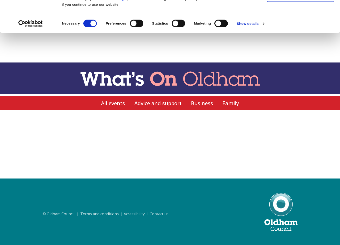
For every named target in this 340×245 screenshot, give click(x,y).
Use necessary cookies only (300, 26)
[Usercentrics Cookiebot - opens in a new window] (30, 53)
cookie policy (237, 23)
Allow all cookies (300, 12)
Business (202, 103)
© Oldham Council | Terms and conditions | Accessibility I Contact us (105, 213)
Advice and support (158, 103)
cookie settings (112, 28)
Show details (248, 53)
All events (113, 103)
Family (230, 103)
